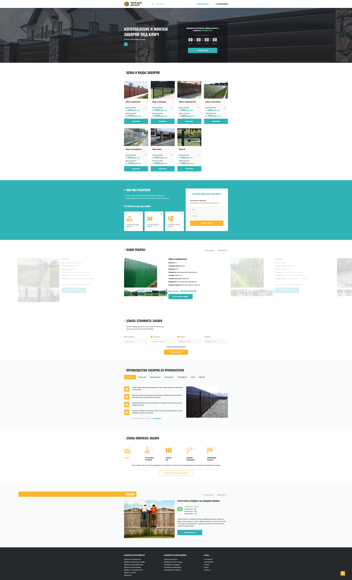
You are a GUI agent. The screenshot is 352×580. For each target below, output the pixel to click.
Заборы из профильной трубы (134, 562)
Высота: (182, 337)
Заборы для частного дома (173, 562)
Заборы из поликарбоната (133, 570)
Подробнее (157, 418)
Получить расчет (176, 352)
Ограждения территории (172, 567)
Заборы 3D (127, 575)
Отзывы (206, 564)
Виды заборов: (129, 337)
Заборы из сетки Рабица (132, 567)
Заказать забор (202, 50)
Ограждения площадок (172, 564)
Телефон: (207, 337)
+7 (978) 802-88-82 (221, 4)
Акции (206, 567)
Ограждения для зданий (172, 570)
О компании (208, 559)
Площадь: (156, 337)
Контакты (207, 570)
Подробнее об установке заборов (176, 473)
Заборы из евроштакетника (133, 564)
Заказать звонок (207, 223)
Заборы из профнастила (132, 559)
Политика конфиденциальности (176, 346)
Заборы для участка (171, 559)
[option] (154, 278)
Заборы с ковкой (130, 572)
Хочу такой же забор (159, 296)
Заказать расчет (190, 531)
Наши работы (208, 562)
